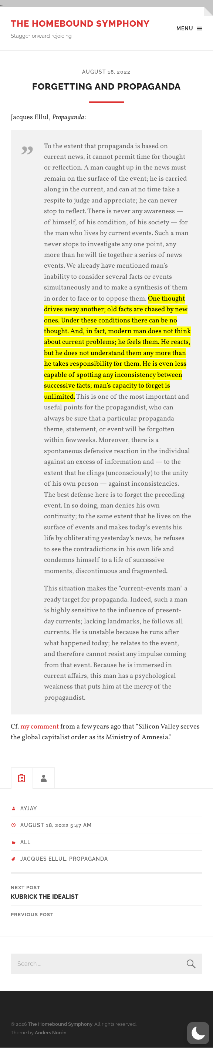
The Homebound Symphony (80, 23)
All (25, 842)
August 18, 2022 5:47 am (56, 825)
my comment (39, 726)
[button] (198, 1033)
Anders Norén (51, 1032)
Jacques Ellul (43, 859)
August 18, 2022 (106, 71)
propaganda (88, 859)
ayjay (28, 808)
